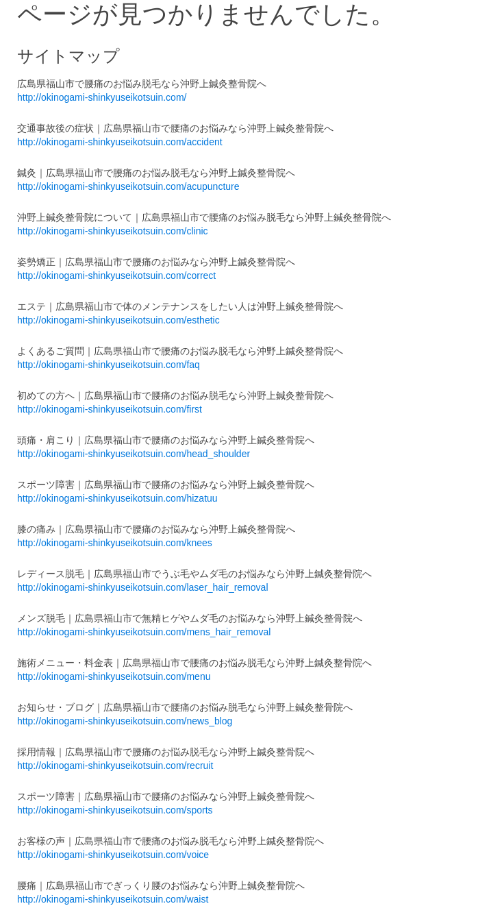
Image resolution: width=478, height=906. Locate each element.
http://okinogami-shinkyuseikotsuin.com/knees (114, 542)
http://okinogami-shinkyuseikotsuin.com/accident (120, 141)
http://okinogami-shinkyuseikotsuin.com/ (101, 97)
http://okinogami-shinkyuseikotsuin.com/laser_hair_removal (142, 587)
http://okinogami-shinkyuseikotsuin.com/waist (112, 899)
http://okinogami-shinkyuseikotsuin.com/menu (113, 676)
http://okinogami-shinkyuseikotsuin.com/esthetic (118, 320)
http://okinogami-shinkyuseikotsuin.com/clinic (112, 230)
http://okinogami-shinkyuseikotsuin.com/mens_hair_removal (144, 631)
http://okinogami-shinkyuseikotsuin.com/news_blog (124, 720)
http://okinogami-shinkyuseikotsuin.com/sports (115, 810)
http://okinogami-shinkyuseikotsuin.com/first (109, 409)
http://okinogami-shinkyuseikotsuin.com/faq (108, 364)
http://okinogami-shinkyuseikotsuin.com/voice (113, 854)
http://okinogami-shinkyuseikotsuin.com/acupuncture (128, 186)
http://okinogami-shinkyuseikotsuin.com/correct (116, 275)
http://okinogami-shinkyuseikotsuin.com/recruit (115, 765)
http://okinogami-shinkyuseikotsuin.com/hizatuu (117, 498)
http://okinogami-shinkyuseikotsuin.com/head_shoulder (133, 453)
